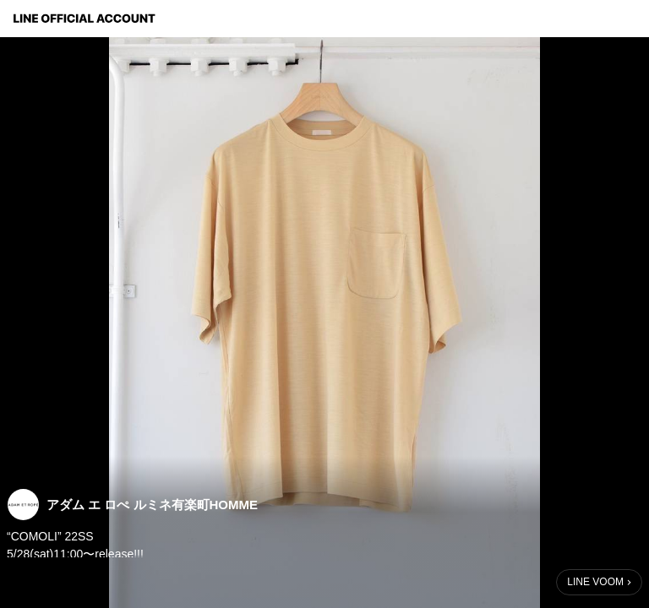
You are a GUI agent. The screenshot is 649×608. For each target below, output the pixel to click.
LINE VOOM (595, 582)
